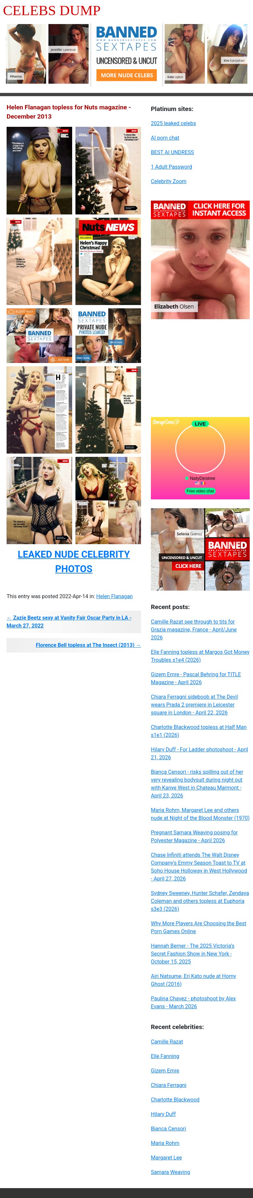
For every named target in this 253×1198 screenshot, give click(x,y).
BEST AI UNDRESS (172, 152)
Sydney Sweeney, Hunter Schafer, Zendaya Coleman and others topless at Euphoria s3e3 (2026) (200, 901)
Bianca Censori (168, 1129)
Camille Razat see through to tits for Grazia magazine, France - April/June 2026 (194, 630)
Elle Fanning (165, 1056)
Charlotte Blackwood (175, 1100)
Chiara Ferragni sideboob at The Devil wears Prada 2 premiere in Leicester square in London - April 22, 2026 (194, 705)
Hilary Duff (163, 1114)
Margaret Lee (166, 1158)
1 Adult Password (171, 167)
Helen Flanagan (114, 596)
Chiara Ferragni (168, 1085)
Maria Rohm (165, 1143)
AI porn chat (165, 138)
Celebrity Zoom (168, 181)
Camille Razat (167, 1042)
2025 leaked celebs (173, 123)
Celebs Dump (51, 10)
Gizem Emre (165, 1071)
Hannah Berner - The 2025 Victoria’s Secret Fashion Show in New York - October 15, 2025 (192, 954)
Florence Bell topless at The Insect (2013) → (88, 645)
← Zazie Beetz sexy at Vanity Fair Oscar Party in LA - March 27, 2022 (69, 622)
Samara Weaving (170, 1172)
